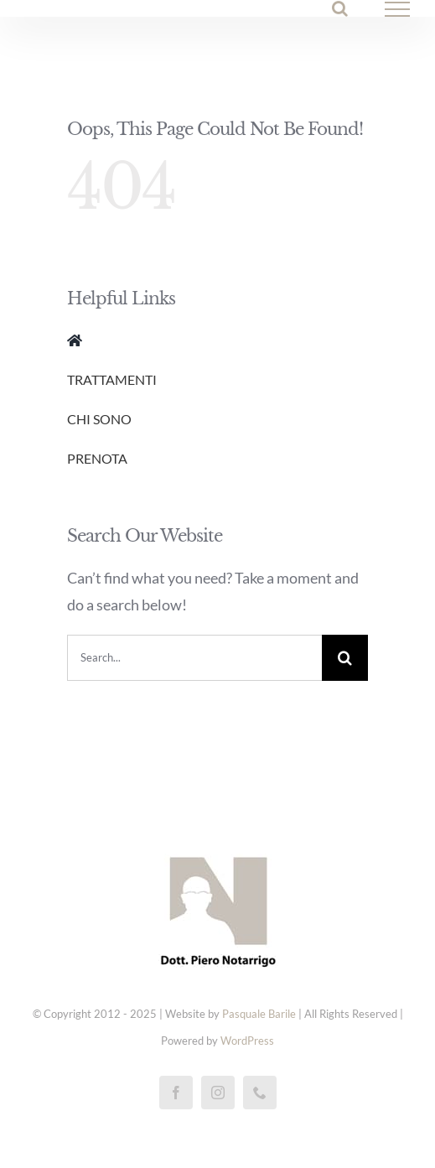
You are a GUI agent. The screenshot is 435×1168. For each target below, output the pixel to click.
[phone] (260, 1092)
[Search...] (194, 658)
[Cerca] (345, 658)
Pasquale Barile (259, 1013)
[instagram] (218, 1092)
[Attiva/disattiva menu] (397, 9)
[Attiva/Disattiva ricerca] (340, 8)
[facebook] (176, 1092)
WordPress (247, 1040)
